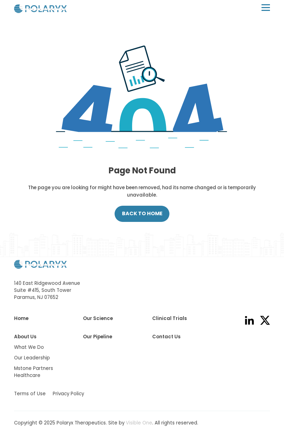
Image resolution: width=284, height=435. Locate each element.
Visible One (139, 423)
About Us (25, 336)
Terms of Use (30, 393)
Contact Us (166, 336)
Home (21, 318)
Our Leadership (32, 357)
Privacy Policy (68, 393)
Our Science (98, 318)
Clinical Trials (169, 318)
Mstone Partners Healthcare (33, 372)
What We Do (29, 347)
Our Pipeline (97, 336)
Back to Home (142, 213)
